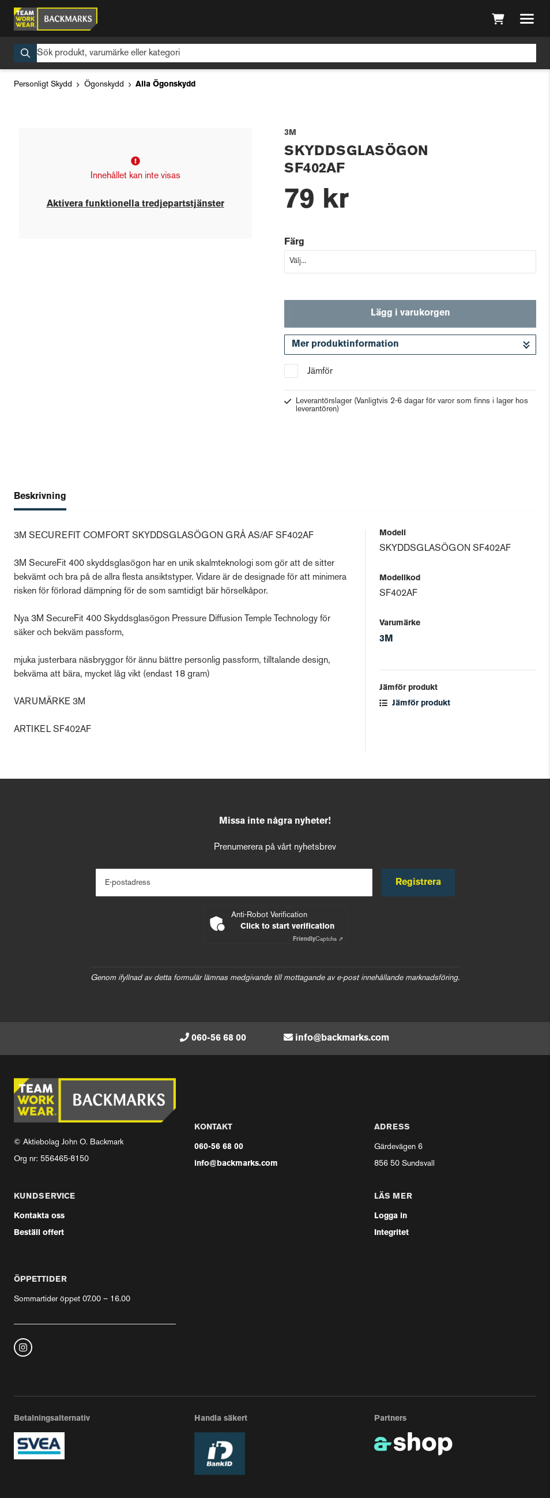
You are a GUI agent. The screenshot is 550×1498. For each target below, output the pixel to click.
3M (386, 639)
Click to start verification (287, 926)
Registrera (418, 882)
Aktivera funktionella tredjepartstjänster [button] (135, 204)
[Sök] (275, 53)
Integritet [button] (391, 1233)
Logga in (390, 1216)
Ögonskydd (104, 84)
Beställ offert (39, 1233)
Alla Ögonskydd (165, 84)
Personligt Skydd (43, 84)
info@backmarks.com (342, 1038)
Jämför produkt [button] (414, 703)
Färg (294, 242)
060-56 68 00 (218, 1038)
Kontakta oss (39, 1216)
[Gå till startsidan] (55, 19)
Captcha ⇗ (318, 939)
